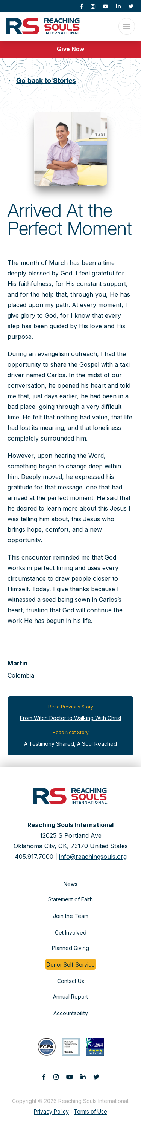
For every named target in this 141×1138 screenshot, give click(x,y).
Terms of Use (90, 1111)
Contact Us (70, 981)
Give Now (70, 49)
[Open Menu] (126, 26)
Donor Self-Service (71, 964)
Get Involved (70, 932)
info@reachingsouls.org (93, 856)
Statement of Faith (70, 899)
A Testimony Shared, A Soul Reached (70, 743)
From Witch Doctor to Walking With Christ (70, 718)
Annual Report (70, 996)
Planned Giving (70, 948)
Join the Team (70, 916)
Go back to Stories (46, 81)
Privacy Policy (51, 1111)
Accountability (70, 1013)
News (70, 884)
